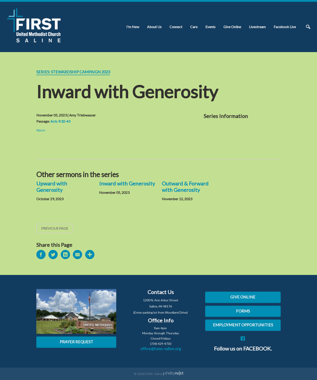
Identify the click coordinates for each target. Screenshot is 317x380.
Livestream (257, 27)
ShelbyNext (174, 373)
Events (210, 27)
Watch (40, 130)
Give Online (232, 27)
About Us (154, 27)
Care (193, 27)
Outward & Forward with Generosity (185, 186)
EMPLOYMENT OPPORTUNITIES (243, 324)
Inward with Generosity (127, 183)
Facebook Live (285, 27)
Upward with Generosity (51, 186)
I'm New (132, 27)
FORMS (243, 311)
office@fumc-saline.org (160, 348)
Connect (176, 27)
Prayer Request (76, 341)
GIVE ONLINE (242, 297)
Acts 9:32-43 (60, 121)
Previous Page (54, 228)
